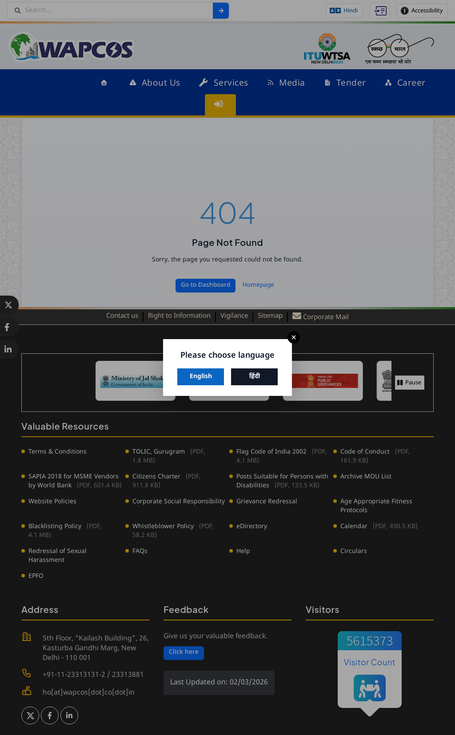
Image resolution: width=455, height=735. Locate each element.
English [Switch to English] (201, 376)
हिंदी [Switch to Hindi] (254, 376)
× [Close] (293, 338)
